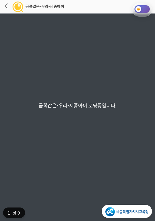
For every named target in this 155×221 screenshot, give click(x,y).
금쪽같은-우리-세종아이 (33, 6)
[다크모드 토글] (142, 9)
